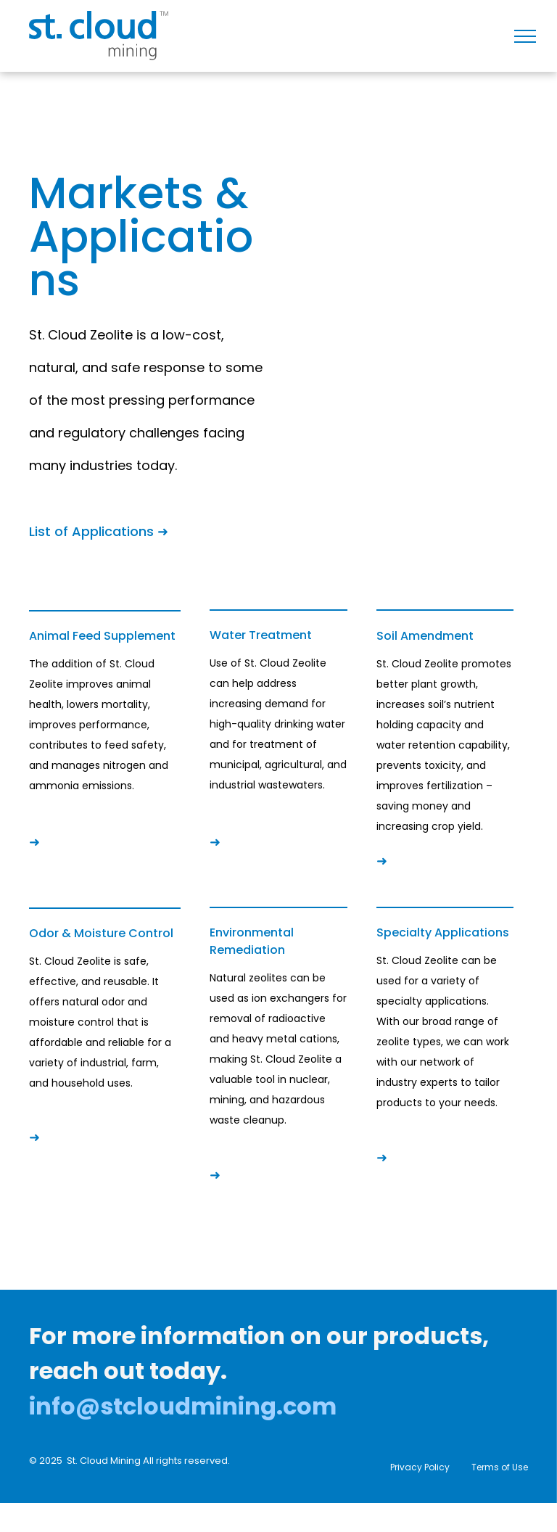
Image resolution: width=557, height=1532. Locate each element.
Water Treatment (261, 635)
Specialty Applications (442, 932)
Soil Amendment (425, 635)
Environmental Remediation (252, 941)
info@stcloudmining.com (183, 1406)
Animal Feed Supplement (102, 635)
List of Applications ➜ (98, 531)
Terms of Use (499, 1467)
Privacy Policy (420, 1467)
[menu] (525, 36)
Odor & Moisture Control (101, 933)
